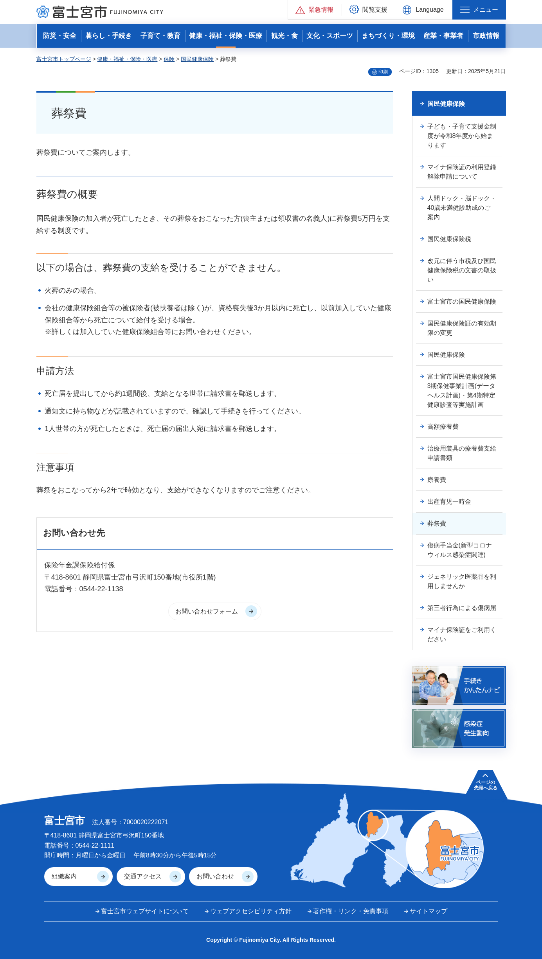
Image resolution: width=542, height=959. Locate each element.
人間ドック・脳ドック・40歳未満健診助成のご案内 (461, 207)
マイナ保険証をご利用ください (461, 634)
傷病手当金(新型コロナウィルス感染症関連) (459, 550)
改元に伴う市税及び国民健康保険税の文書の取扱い (461, 270)
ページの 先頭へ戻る (485, 785)
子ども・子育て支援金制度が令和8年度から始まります (461, 136)
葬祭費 (436, 523)
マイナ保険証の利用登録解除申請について (461, 172)
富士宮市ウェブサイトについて (145, 911)
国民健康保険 (197, 59)
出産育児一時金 (449, 501)
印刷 (383, 72)
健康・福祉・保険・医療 (127, 59)
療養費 (436, 479)
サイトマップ (428, 911)
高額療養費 (443, 426)
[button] (315, 9)
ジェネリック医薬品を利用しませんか (461, 581)
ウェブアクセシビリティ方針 (251, 911)
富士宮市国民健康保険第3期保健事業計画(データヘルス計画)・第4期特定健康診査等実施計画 (461, 390)
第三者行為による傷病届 (461, 608)
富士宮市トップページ (63, 59)
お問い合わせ (215, 876)
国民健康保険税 (449, 239)
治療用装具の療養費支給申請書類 (461, 453)
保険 (169, 59)
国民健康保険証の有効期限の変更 (461, 328)
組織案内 (64, 876)
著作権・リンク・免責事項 (350, 911)
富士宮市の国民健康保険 (461, 301)
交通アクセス (143, 876)
